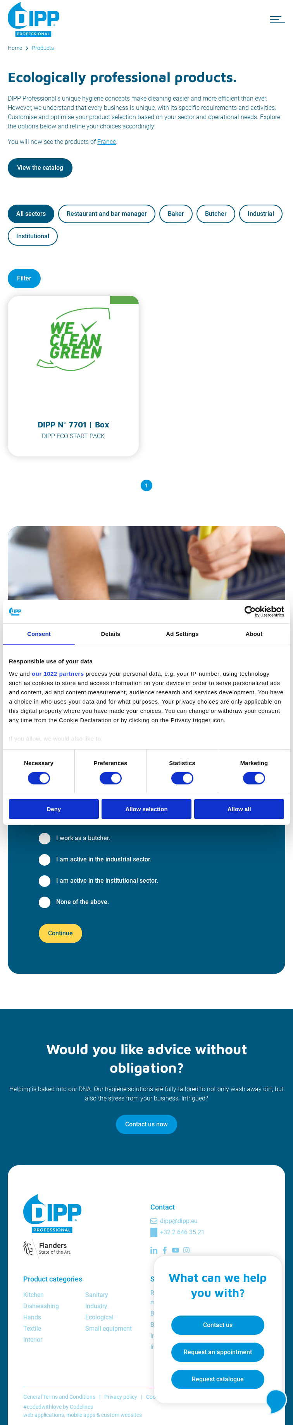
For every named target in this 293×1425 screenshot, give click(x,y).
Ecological (99, 1317)
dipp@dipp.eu (179, 1221)
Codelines (81, 1407)
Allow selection (146, 809)
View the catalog (40, 167)
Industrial (261, 213)
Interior (32, 1339)
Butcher (216, 213)
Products (43, 48)
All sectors (31, 213)
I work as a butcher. (83, 838)
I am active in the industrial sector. (104, 859)
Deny (54, 809)
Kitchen (33, 1295)
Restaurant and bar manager (107, 213)
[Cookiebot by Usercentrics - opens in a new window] (250, 611)
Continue (60, 933)
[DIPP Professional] (35, 19)
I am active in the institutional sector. (107, 880)
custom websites (121, 1415)
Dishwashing (41, 1306)
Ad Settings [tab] (182, 633)
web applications (43, 1415)
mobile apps (80, 1415)
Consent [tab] (39, 633)
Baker (176, 213)
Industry (96, 1306)
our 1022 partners (58, 673)
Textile (32, 1328)
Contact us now (146, 1124)
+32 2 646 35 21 (182, 1232)
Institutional (32, 236)
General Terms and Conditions (59, 1397)
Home (15, 48)
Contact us (210, 1318)
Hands (32, 1317)
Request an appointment (210, 1346)
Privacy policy (120, 1397)
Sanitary (96, 1295)
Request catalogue (210, 1373)
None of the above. (82, 902)
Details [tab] (111, 633)
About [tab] (254, 633)
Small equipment (108, 1328)
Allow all (239, 809)
